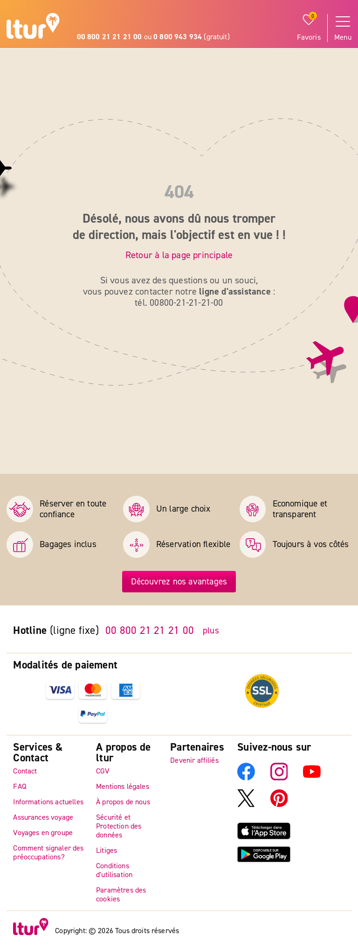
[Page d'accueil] (33, 27)
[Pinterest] (279, 804)
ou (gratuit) (153, 37)
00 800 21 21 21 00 (149, 630)
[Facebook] (246, 778)
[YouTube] (312, 778)
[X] (246, 804)
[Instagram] (279, 778)
